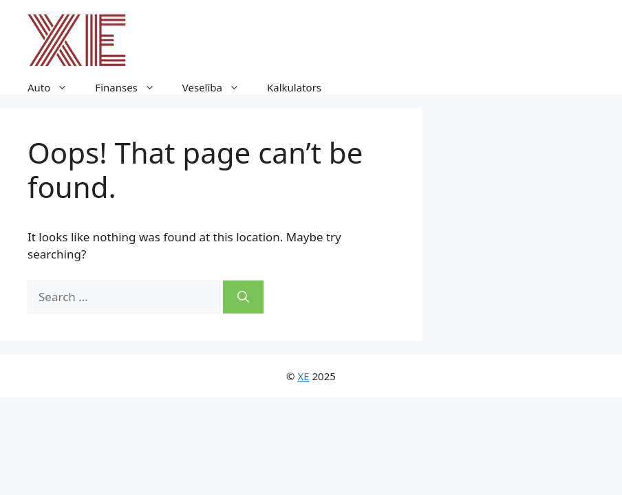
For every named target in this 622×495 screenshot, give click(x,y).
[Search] (243, 297)
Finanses (131, 87)
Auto (54, 87)
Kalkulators (294, 87)
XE (304, 376)
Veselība (217, 87)
